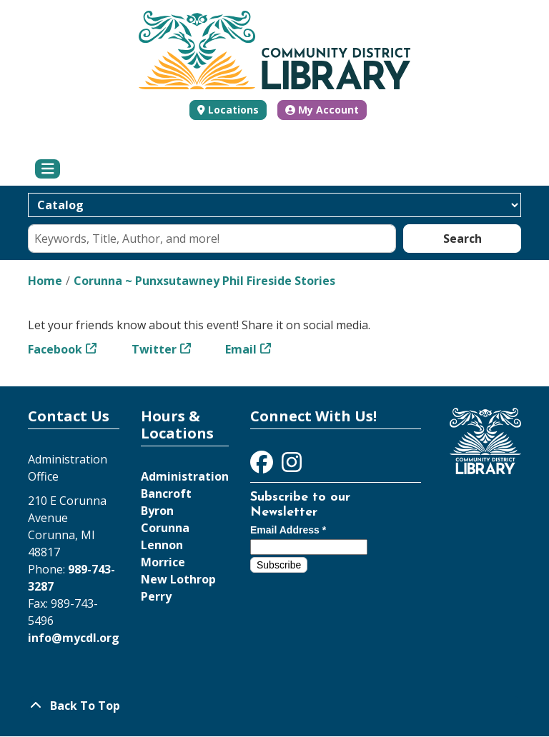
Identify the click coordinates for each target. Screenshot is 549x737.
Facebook (55, 349)
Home (45, 281)
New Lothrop (178, 579)
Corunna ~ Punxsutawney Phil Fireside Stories (204, 281)
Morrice (163, 562)
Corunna (165, 528)
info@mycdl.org (73, 638)
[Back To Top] (274, 705)
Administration (185, 476)
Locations (233, 109)
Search (462, 238)
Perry (156, 596)
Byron (157, 510)
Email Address (288, 530)
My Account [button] (322, 109)
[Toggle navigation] (47, 169)
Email (241, 349)
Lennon (162, 545)
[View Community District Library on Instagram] (292, 466)
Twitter (154, 349)
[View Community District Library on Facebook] (263, 466)
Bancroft (166, 493)
